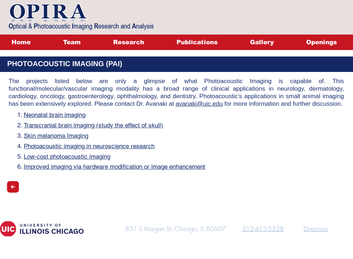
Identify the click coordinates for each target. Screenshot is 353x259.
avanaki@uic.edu (199, 103)
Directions (316, 228)
